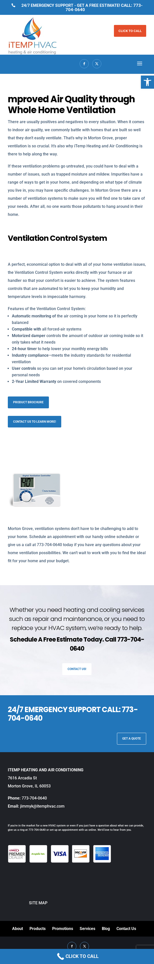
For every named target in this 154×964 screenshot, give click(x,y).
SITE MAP (27, 903)
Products (37, 928)
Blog (106, 928)
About (17, 928)
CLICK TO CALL (130, 31)
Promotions (62, 928)
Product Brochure (28, 402)
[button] (147, 82)
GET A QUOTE (131, 738)
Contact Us (126, 928)
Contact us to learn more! (34, 421)
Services (87, 928)
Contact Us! (77, 669)
